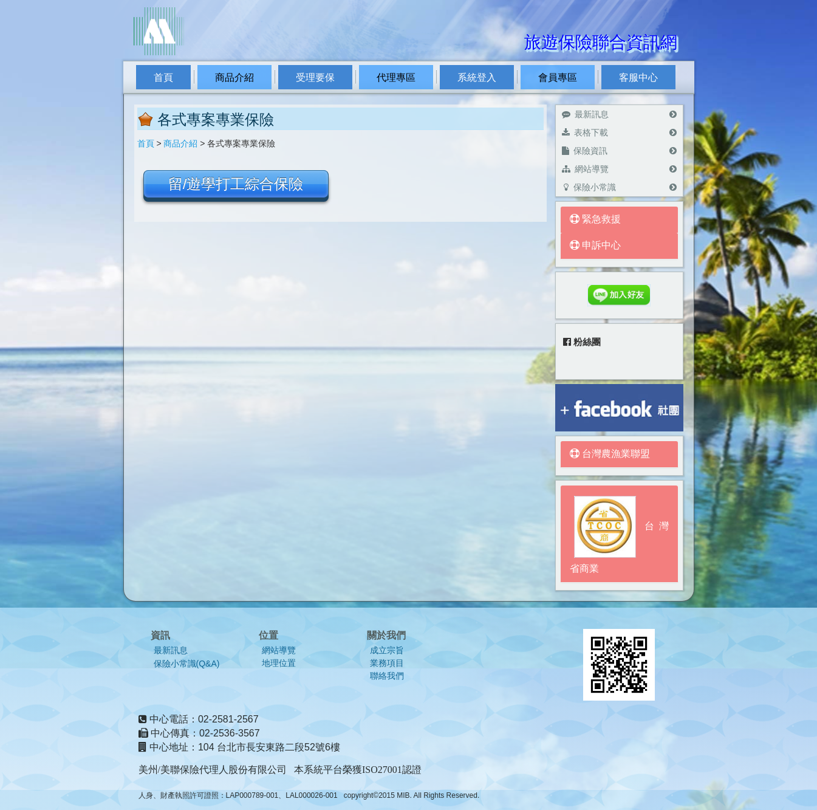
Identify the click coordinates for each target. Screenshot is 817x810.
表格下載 (619, 132)
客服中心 (638, 77)
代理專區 (396, 77)
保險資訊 (619, 151)
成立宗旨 (387, 650)
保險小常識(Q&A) (187, 663)
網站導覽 (619, 169)
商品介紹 (234, 77)
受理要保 (315, 77)
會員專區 (557, 77)
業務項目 (387, 663)
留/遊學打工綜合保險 (236, 184)
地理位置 (279, 663)
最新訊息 (619, 114)
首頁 (163, 77)
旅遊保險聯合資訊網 (600, 42)
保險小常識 (619, 187)
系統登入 (476, 77)
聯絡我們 (387, 676)
